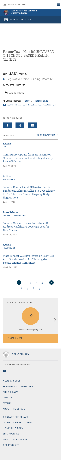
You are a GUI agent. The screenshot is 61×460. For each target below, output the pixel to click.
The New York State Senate (17, 4)
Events (7, 403)
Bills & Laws (10, 392)
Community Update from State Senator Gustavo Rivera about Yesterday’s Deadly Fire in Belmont (28, 158)
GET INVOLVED (11, 445)
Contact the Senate (15, 417)
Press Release (10, 212)
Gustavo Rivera (19, 13)
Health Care (41, 101)
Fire (5, 147)
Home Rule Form (13, 428)
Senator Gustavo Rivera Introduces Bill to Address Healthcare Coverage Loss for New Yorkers (28, 227)
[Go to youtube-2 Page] (5, 370)
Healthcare (9, 248)
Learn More (16, 338)
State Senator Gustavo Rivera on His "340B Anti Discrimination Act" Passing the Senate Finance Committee (28, 259)
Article (7, 143)
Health (27, 101)
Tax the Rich (9, 179)
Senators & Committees (18, 387)
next (54, 320)
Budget (7, 398)
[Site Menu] (58, 4)
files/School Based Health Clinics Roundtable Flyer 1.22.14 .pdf (31, 105)
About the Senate (14, 409)
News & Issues (11, 381)
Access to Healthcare (14, 216)
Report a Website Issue (17, 423)
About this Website (15, 439)
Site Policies (11, 434)
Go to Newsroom (45, 135)
